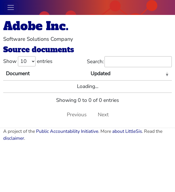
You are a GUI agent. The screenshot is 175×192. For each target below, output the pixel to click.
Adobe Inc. (36, 26)
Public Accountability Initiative (67, 131)
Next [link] (103, 114)
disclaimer (13, 138)
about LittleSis (127, 131)
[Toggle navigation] (10, 7)
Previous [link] (77, 114)
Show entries (27, 61)
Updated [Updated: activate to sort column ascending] (100, 73)
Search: (129, 61)
